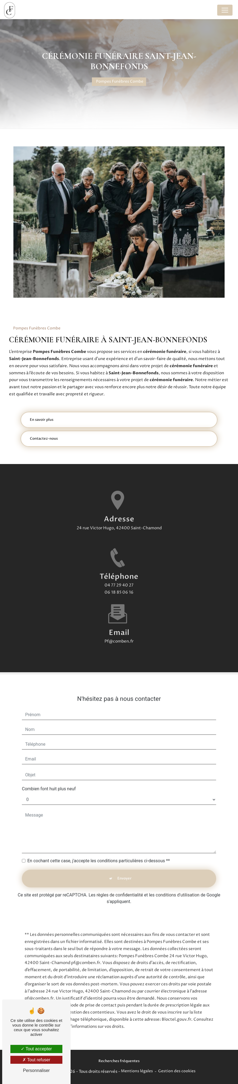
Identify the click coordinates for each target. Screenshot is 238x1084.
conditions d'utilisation (177, 886)
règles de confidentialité (120, 886)
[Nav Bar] (225, 10)
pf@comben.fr (119, 633)
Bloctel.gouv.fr (176, 1011)
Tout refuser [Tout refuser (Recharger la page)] (36, 1059)
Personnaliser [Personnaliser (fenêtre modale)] (36, 1070)
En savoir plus (41, 419)
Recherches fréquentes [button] (119, 1061)
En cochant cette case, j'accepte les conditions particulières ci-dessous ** (98, 852)
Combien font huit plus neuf (49, 780)
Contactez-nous (44, 438)
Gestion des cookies (177, 1071)
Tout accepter (36, 1049)
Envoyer (124, 870)
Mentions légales (137, 1071)
